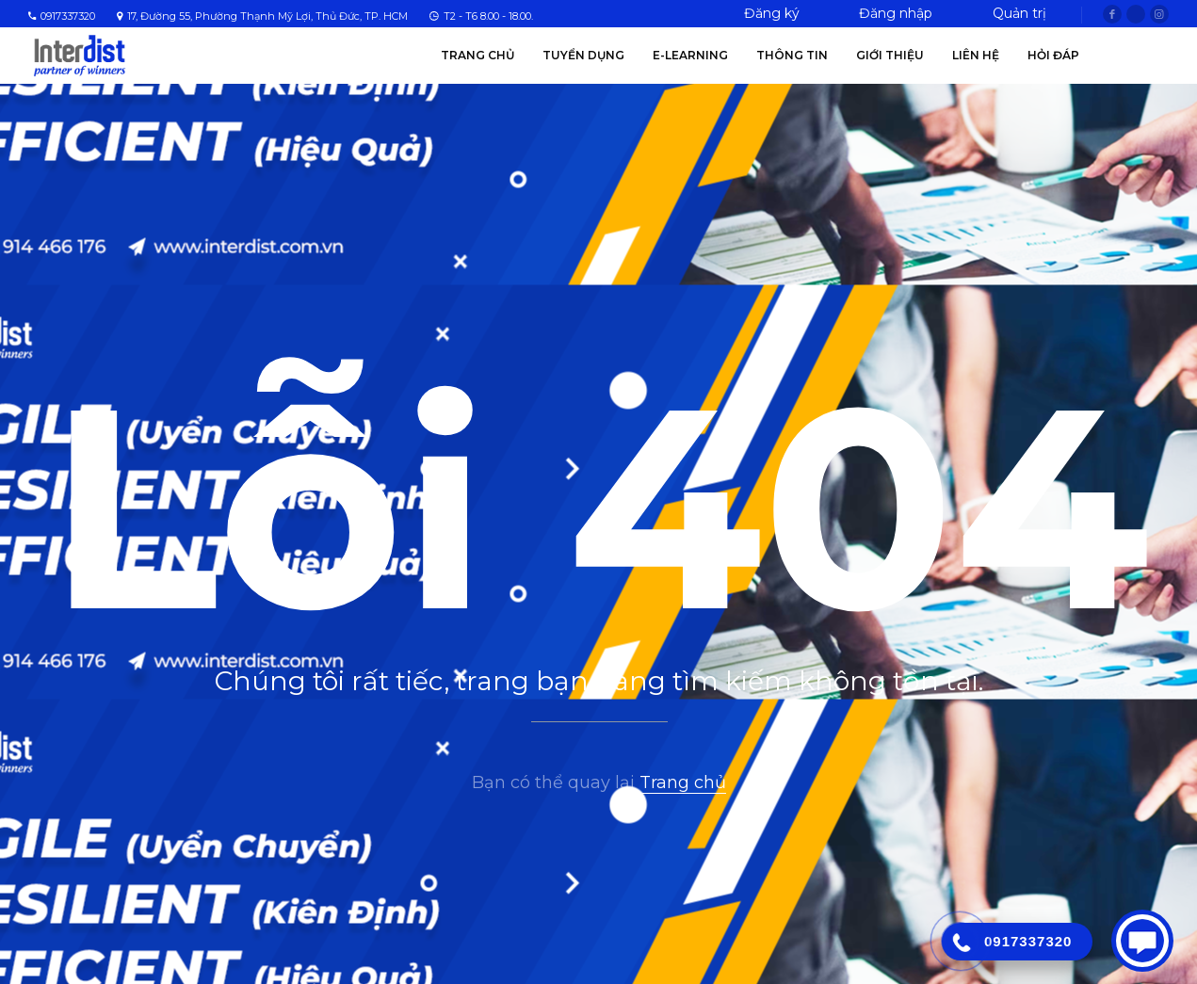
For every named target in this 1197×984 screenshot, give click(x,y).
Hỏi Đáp (1053, 55)
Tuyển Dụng (583, 55)
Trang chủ (477, 55)
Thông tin (792, 55)
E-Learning (690, 55)
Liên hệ (975, 55)
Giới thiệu (890, 55)
